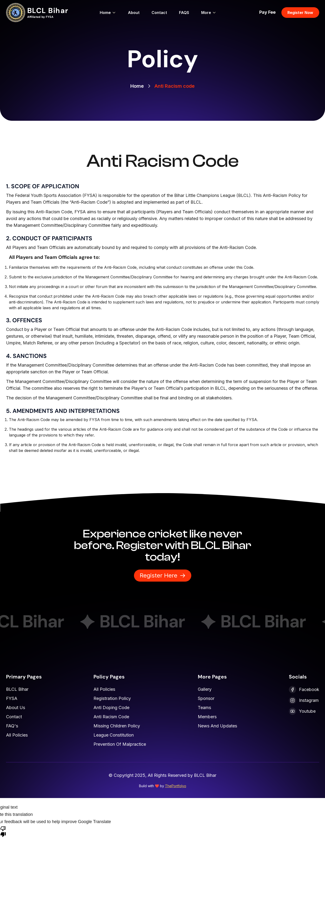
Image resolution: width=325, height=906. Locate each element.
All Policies (17, 735)
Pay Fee (267, 12)
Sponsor (206, 698)
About (133, 12)
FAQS (184, 12)
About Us (15, 707)
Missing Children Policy (116, 725)
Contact (159, 12)
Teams (204, 707)
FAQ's (12, 725)
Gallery (205, 689)
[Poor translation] (3, 831)
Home (108, 12)
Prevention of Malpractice (119, 744)
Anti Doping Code (111, 707)
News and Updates (217, 725)
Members (207, 716)
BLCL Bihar (17, 689)
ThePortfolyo (175, 786)
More (208, 12)
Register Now (300, 12)
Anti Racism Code (111, 716)
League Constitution (113, 735)
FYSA (11, 698)
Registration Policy (112, 698)
